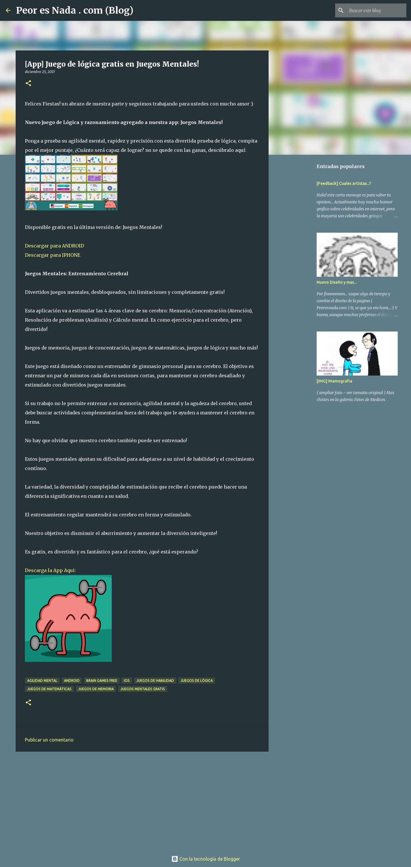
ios (127, 680)
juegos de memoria (96, 689)
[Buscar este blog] (376, 10)
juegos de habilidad (155, 680)
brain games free (101, 680)
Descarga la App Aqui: (50, 570)
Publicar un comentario (49, 739)
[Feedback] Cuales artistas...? (344, 183)
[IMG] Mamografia (334, 381)
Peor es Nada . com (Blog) (74, 10)
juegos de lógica (197, 680)
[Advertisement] (142, 801)
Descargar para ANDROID (54, 246)
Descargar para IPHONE (52, 255)
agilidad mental (42, 680)
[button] (28, 84)
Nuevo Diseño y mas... (337, 282)
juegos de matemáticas (49, 689)
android (72, 680)
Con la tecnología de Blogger (205, 858)
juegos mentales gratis (142, 689)
